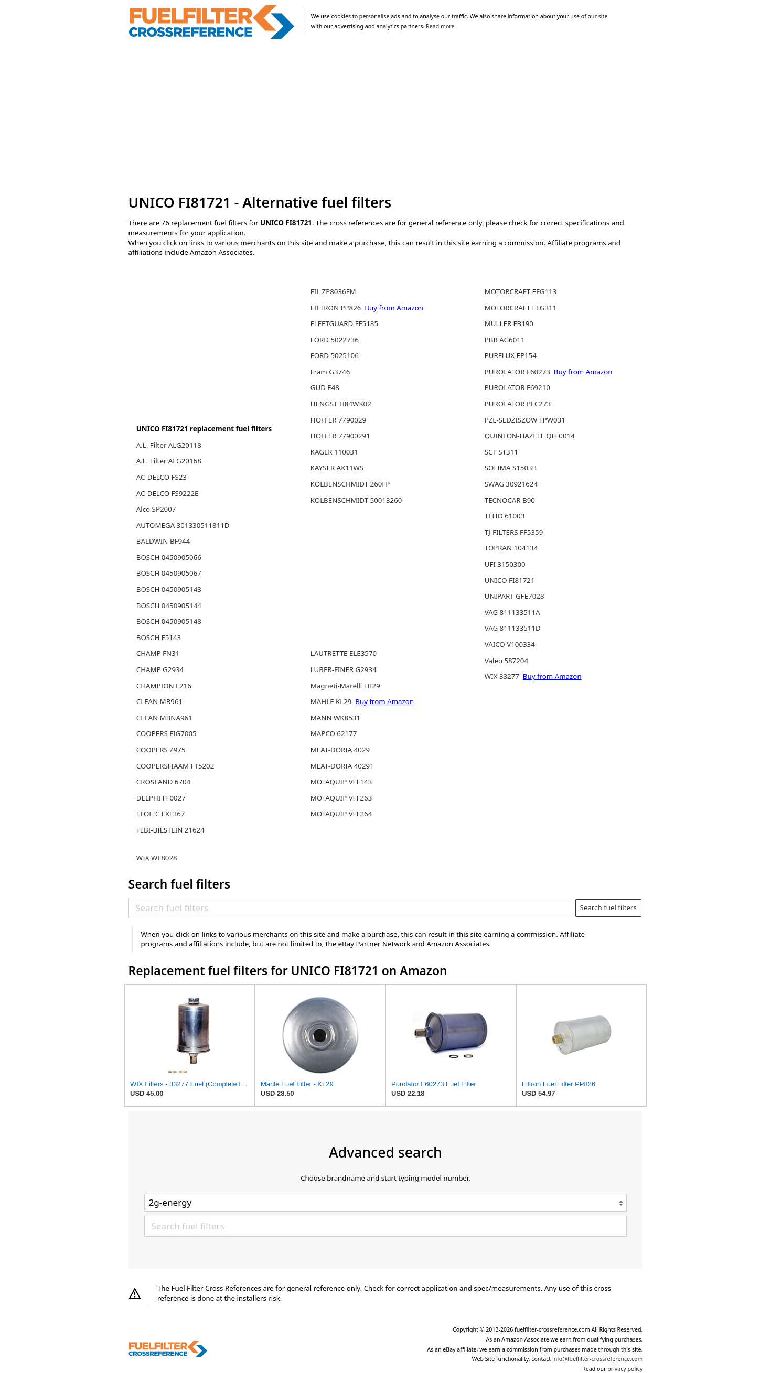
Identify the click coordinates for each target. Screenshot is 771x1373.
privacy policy (624, 1368)
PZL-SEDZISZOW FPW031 (525, 420)
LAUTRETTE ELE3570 (343, 653)
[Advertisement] (385, 117)
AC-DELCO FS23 (161, 477)
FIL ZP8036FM (333, 291)
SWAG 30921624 (511, 484)
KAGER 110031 (334, 452)
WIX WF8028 (156, 857)
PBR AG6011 (505, 339)
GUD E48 (324, 387)
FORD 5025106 (334, 355)
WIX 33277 (503, 676)
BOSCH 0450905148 (168, 621)
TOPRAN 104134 (511, 548)
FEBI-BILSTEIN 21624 (170, 830)
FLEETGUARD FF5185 (344, 323)
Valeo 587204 (506, 660)
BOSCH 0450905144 (168, 605)
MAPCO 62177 (333, 733)
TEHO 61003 (505, 516)
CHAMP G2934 (160, 669)
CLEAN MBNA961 (164, 717)
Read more (440, 26)
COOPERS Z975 (161, 749)
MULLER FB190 (509, 323)
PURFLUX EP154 (511, 355)
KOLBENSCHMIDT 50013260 (356, 500)
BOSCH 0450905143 (168, 589)
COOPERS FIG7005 (166, 733)
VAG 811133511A (512, 612)
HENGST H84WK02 (340, 403)
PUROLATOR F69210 (517, 387)
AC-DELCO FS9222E (167, 493)
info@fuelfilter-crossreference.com (597, 1359)
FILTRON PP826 (336, 307)
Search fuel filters (608, 907)
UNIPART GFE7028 (514, 596)
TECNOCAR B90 (510, 500)
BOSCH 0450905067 (168, 573)
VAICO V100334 (510, 644)
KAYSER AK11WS (336, 467)
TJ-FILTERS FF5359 (514, 532)
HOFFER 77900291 (340, 435)
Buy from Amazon (394, 307)
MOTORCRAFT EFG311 (521, 307)
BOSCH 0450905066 (168, 557)
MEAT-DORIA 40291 (342, 766)
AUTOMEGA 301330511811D (183, 525)
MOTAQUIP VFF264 (341, 813)
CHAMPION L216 (163, 685)
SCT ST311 (501, 452)
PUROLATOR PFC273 (518, 403)
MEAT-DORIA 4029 (340, 749)
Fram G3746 (330, 371)
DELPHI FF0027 (161, 798)
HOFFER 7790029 (338, 420)
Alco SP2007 (156, 509)
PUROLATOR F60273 (518, 371)
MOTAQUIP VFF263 (341, 798)
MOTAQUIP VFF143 (341, 781)
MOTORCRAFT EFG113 (521, 291)
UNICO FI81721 (510, 580)
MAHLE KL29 (332, 701)
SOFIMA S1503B (511, 467)
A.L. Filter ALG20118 (168, 445)
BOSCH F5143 (158, 637)
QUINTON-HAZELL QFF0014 (530, 435)
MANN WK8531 (335, 717)
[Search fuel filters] (352, 908)
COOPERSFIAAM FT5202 (175, 766)
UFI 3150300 (505, 564)
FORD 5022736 (334, 339)
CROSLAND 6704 (163, 781)
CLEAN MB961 (159, 701)
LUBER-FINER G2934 (343, 669)
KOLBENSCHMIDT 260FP (350, 484)
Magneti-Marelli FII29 (345, 685)
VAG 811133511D (513, 628)
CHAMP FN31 (158, 653)
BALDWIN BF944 (163, 541)
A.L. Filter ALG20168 (168, 461)
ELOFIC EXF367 (160, 813)
